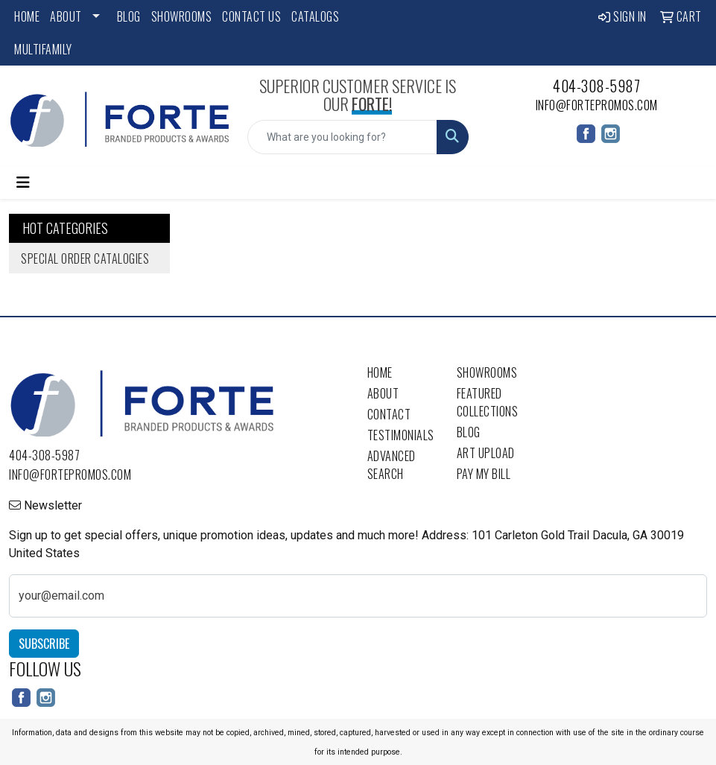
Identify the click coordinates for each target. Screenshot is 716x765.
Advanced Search (391, 465)
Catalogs (315, 16)
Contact (389, 414)
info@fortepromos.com (597, 105)
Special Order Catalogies (85, 258)
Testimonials (400, 435)
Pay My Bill (484, 474)
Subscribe (44, 644)
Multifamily (43, 49)
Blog (129, 16)
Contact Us (251, 16)
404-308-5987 (596, 85)
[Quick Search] (342, 137)
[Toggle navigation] (23, 182)
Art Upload (486, 453)
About (66, 16)
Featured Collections (488, 402)
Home (26, 16)
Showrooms (181, 16)
